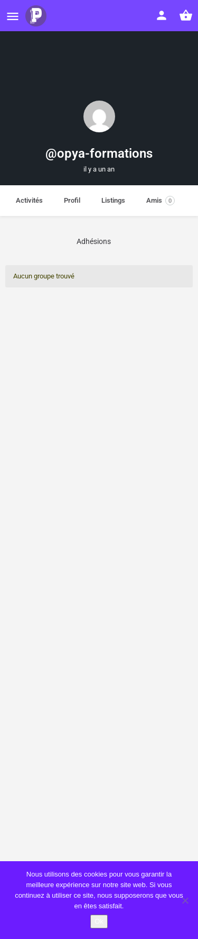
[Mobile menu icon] (12, 16)
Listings (113, 200)
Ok (99, 921)
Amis (160, 200)
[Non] (185, 900)
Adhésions (94, 241)
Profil (72, 200)
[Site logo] (37, 15)
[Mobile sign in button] (161, 15)
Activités (29, 200)
